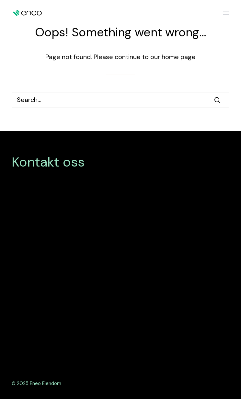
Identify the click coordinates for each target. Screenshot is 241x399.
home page (179, 57)
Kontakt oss (48, 162)
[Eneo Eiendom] (27, 13)
